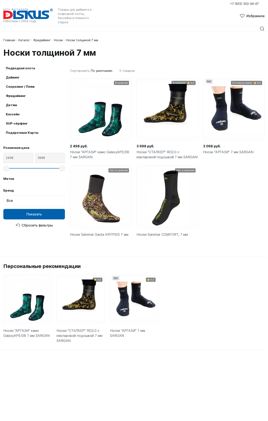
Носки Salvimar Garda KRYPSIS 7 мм (99, 234)
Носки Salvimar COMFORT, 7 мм (162, 234)
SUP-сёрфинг (17, 123)
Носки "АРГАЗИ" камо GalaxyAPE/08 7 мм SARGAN (99, 154)
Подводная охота (20, 68)
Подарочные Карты (22, 133)
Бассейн (12, 114)
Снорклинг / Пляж (20, 87)
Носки (58, 40)
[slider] (6, 168)
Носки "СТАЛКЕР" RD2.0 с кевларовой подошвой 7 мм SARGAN (167, 154)
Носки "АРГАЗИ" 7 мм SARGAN (228, 152)
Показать (34, 214)
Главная (9, 40)
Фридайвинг (42, 40)
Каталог (24, 40)
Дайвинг (12, 77)
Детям (11, 105)
